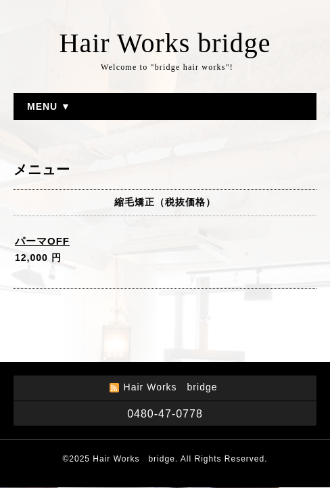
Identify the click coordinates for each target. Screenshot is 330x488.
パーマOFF (42, 241)
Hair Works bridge (165, 43)
